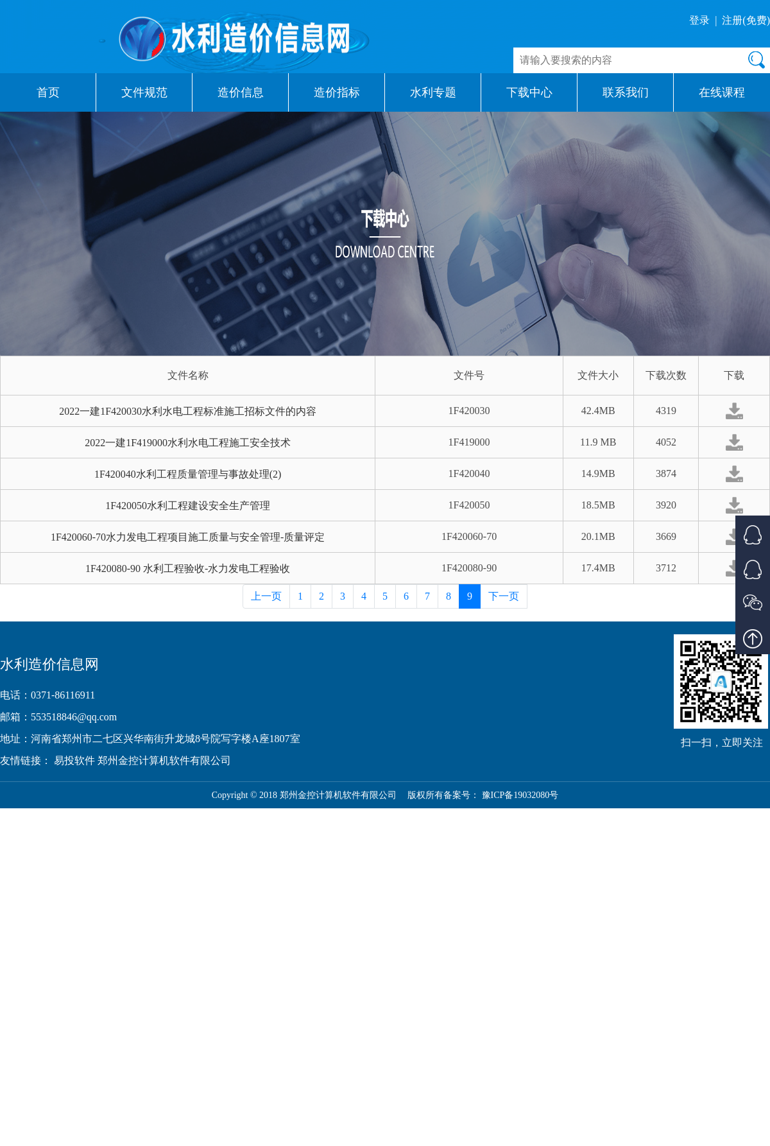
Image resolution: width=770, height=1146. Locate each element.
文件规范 (144, 92)
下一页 (503, 596)
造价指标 (337, 92)
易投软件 (76, 760)
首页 (48, 92)
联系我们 (626, 92)
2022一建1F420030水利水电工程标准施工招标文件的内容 (187, 411)
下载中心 (529, 92)
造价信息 (241, 92)
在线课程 (722, 92)
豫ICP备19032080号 (520, 795)
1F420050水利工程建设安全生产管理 (187, 505)
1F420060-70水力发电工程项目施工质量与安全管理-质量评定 (188, 537)
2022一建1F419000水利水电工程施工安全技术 (188, 442)
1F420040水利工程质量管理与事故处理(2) (188, 474)
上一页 (266, 596)
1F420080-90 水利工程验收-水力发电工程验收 (188, 568)
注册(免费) (746, 20)
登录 (699, 20)
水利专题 (433, 92)
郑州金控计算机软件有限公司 (164, 760)
